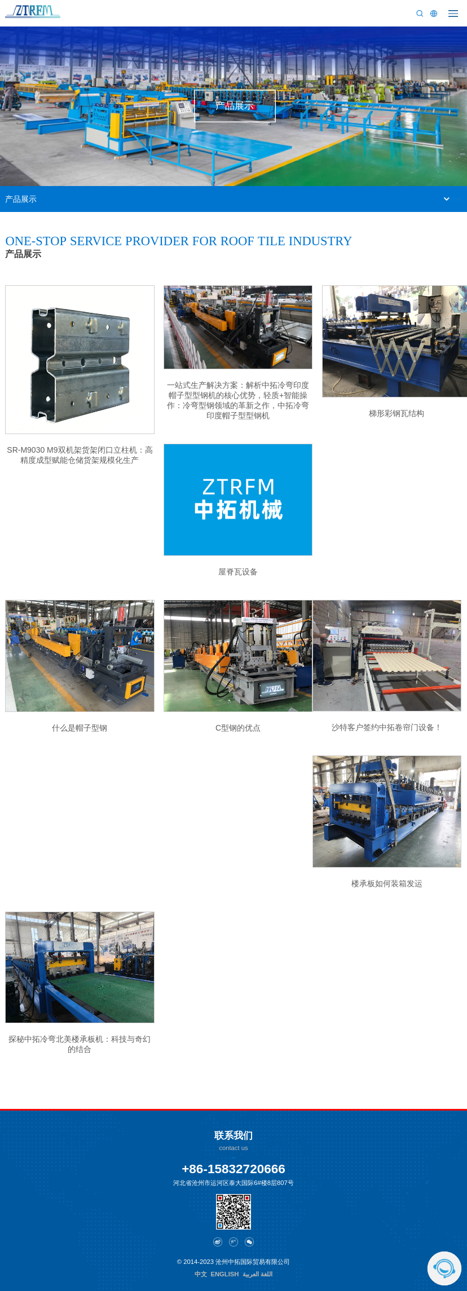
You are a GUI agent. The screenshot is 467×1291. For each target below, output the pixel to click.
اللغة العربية (257, 1274)
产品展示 (21, 199)
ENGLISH (224, 1274)
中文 (201, 1274)
